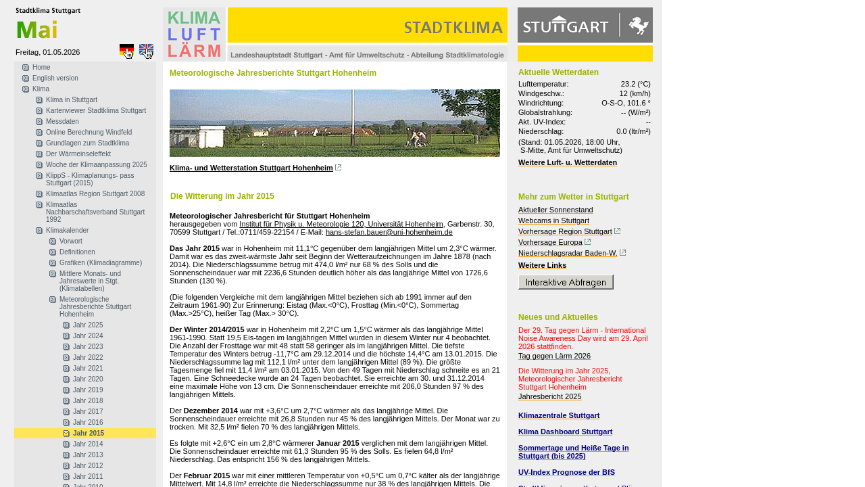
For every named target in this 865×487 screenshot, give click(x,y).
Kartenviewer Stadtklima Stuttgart (96, 110)
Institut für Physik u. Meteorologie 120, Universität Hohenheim (341, 224)
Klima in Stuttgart (71, 99)
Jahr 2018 (88, 400)
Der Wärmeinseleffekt (78, 154)
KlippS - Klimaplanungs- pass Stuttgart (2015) (90, 179)
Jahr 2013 (88, 455)
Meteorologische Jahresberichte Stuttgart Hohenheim (95, 307)
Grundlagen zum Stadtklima (87, 143)
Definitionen (77, 252)
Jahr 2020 (88, 379)
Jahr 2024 (88, 336)
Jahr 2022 (88, 357)
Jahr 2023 (88, 346)
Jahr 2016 (88, 422)
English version (55, 78)
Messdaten (62, 121)
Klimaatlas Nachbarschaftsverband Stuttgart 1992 (95, 212)
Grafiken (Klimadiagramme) (100, 262)
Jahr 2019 (88, 390)
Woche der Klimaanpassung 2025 (96, 164)
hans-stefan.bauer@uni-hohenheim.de (389, 232)
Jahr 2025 (88, 325)
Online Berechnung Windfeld (89, 132)
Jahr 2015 (88, 433)
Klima (40, 89)
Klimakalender (67, 230)
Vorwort (70, 241)
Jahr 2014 (88, 444)
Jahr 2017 (88, 411)
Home (41, 67)
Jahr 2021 (88, 368)
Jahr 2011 (88, 476)
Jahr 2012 (88, 465)
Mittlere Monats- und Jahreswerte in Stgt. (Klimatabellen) (90, 281)
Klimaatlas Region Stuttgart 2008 (95, 194)
